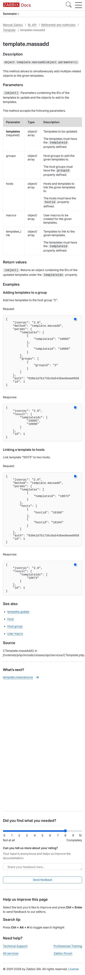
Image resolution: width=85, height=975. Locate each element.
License (73, 969)
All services (10, 953)
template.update (18, 655)
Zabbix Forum (63, 953)
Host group (15, 669)
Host (10, 662)
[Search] (69, 5)
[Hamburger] (78, 5)
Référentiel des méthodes (58, 25)
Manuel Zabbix (13, 25)
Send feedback (42, 879)
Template (9, 30)
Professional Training (68, 946)
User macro (15, 676)
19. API (32, 25)
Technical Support (15, 946)
